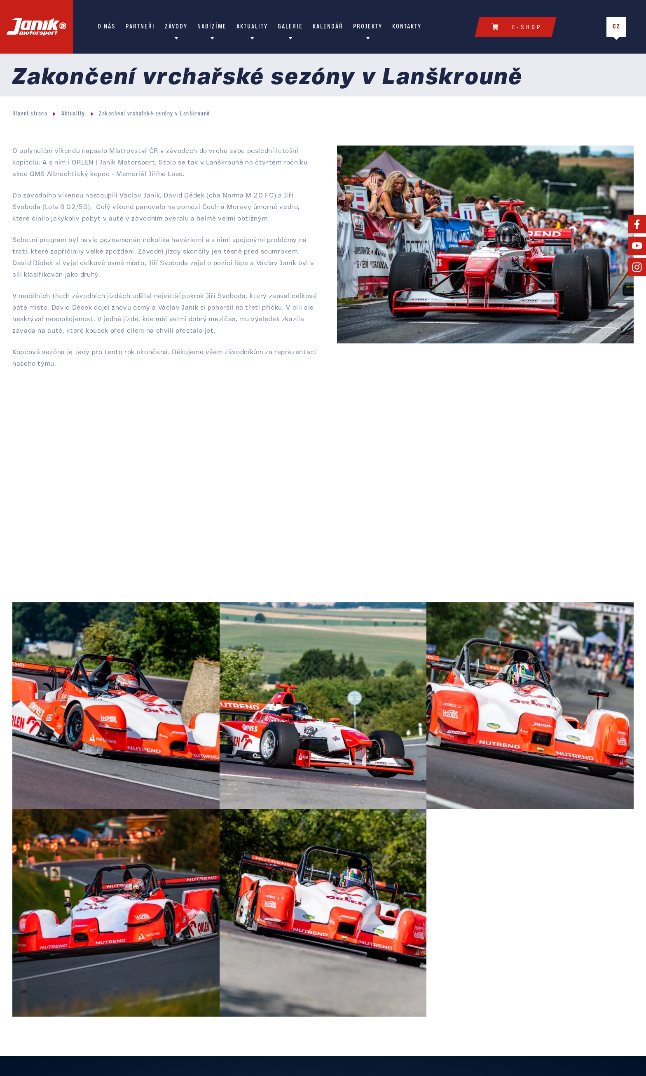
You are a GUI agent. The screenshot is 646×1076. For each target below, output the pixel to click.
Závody (176, 26)
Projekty (367, 26)
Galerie (290, 26)
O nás (107, 26)
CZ (616, 26)
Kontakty (406, 26)
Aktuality (252, 26)
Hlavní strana (29, 114)
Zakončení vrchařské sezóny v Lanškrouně (154, 114)
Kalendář (328, 26)
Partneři (140, 26)
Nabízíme (212, 26)
